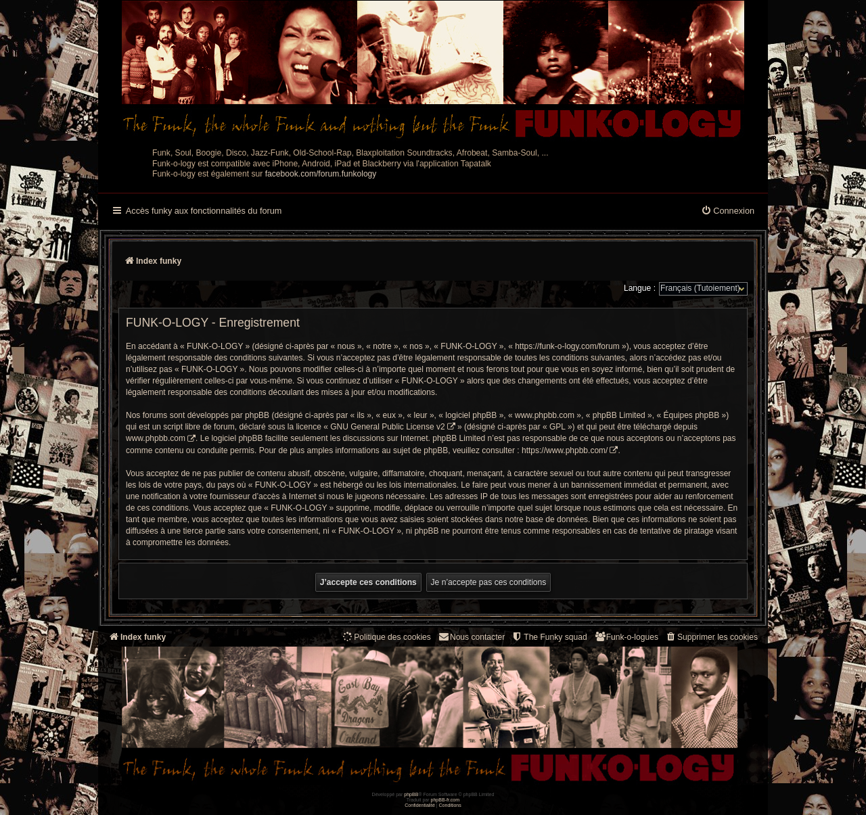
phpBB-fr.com (445, 799)
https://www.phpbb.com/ (565, 450)
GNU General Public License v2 (387, 427)
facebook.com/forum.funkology (321, 174)
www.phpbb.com (155, 438)
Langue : (640, 288)
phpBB (411, 794)
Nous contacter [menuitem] (471, 637)
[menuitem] (727, 211)
